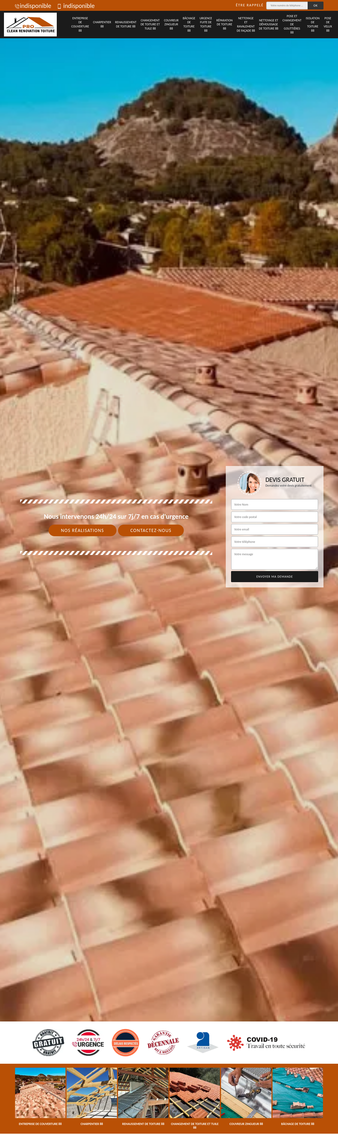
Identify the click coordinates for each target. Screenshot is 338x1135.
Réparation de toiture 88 (224, 24)
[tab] (169, 567)
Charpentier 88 (102, 24)
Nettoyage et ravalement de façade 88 (246, 24)
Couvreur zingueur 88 (171, 24)
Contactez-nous (151, 530)
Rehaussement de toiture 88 (126, 24)
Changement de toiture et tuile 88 (150, 24)
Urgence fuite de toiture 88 (206, 24)
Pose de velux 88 (328, 24)
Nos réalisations (82, 530)
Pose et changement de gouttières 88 (292, 24)
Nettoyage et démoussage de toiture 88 (268, 24)
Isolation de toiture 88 (313, 24)
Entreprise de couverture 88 (80, 24)
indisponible (33, 6)
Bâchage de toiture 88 (189, 24)
